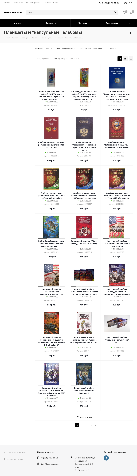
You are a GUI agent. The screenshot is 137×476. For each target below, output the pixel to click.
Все (91, 425)
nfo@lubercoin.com (50, 464)
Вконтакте (106, 458)
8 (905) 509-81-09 (49, 457)
